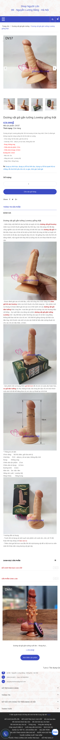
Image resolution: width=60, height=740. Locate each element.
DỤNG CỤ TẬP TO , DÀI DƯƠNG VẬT (24, 730)
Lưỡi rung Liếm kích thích (33, 727)
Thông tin (30, 695)
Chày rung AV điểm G (16, 727)
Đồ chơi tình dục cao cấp (12, 568)
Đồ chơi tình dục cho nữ (18, 724)
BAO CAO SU (48, 727)
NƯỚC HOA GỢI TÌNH (44, 732)
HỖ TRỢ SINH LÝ (47, 738)
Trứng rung (32, 724)
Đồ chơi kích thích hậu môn (21, 722)
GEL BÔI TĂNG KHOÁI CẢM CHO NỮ (22, 732)
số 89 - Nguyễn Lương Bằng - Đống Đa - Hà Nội (22, 673)
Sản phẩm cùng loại (10, 579)
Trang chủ (5, 26)
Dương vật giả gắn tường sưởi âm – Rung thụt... (30, 646)
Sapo (49, 714)
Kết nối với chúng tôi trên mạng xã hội (30, 702)
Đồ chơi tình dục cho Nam (40, 722)
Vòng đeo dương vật (44, 724)
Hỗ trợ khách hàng (30, 688)
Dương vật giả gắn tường (20, 26)
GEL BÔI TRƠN (44, 730)
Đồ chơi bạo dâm (49, 719)
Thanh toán (30, 709)
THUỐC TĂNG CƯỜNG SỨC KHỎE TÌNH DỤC (24, 738)
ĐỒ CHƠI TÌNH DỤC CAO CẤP (32, 719)
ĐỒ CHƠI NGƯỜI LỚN (12, 719)
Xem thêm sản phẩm (30, 657)
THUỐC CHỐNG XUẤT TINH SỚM (31, 735)
